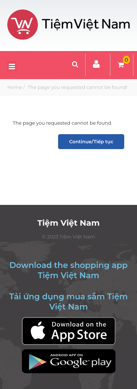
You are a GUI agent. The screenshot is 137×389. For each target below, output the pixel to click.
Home (14, 87)
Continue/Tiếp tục (91, 141)
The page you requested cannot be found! (76, 87)
